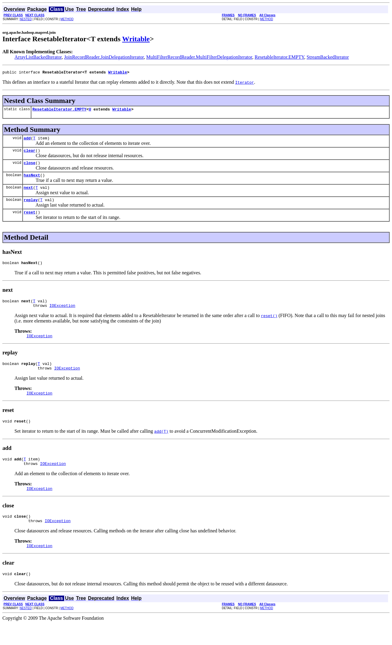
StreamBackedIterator (328, 57)
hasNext (32, 180)
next (28, 193)
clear (30, 154)
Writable (136, 39)
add (27, 140)
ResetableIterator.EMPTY (279, 57)
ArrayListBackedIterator (38, 57)
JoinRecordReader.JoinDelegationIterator (104, 57)
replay (31, 207)
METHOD (67, 19)
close (30, 167)
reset (30, 220)
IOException (62, 316)
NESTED (26, 19)
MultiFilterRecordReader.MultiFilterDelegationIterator (199, 57)
